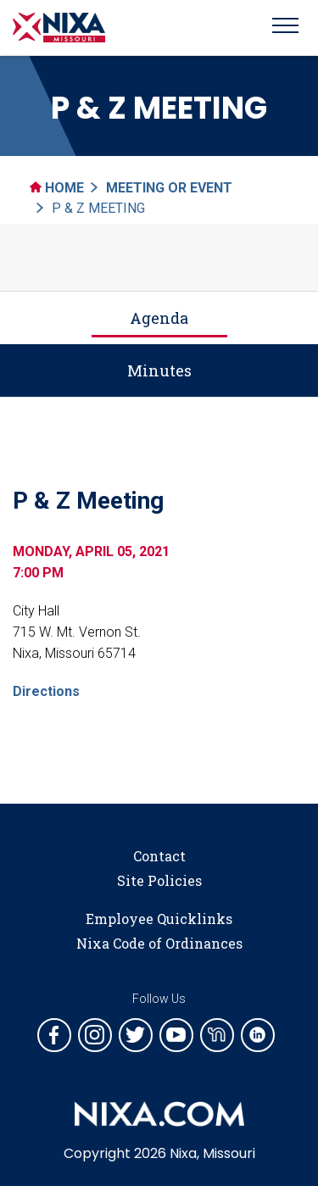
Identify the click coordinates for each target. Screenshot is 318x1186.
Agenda (159, 318)
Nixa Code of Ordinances (159, 943)
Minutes (159, 370)
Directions (46, 691)
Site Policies (159, 880)
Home (57, 188)
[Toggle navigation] (285, 28)
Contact (159, 856)
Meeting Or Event (169, 188)
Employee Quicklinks (159, 918)
